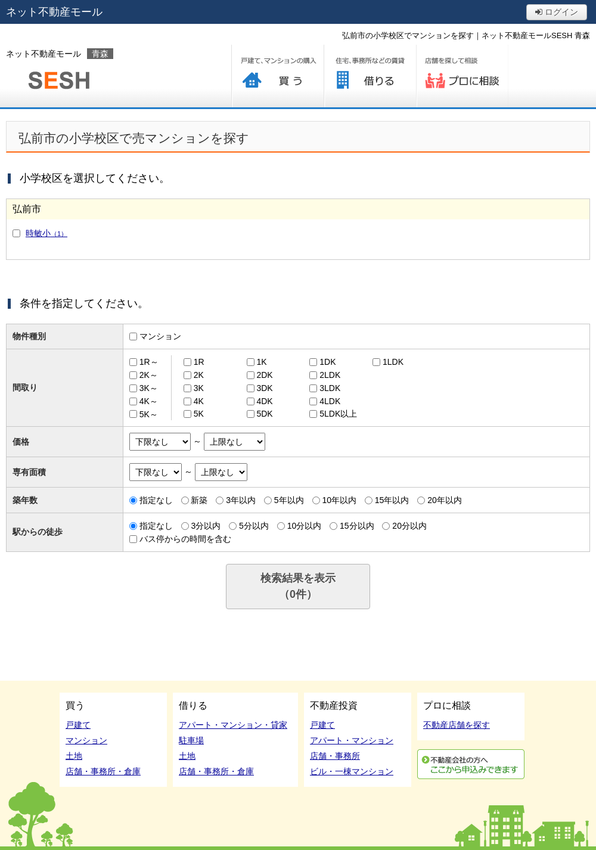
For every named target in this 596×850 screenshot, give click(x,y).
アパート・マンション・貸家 (233, 725)
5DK (264, 413)
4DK (264, 401)
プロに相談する (462, 76)
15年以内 (392, 500)
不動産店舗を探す (456, 725)
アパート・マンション (351, 740)
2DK (264, 375)
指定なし (156, 500)
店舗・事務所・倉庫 (103, 771)
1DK (327, 362)
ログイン (556, 12)
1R (199, 362)
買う (277, 76)
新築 (199, 500)
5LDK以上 (338, 413)
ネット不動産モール (54, 12)
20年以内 (444, 500)
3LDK (329, 388)
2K (199, 375)
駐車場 (191, 740)
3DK (264, 388)
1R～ (149, 362)
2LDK (329, 375)
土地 (74, 756)
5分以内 (254, 526)
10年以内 (339, 500)
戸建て (78, 725)
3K (199, 388)
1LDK (393, 362)
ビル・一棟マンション (351, 771)
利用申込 (470, 764)
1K (261, 362)
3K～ (148, 388)
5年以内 (289, 500)
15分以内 (357, 526)
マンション (160, 336)
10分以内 (304, 526)
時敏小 (46, 233)
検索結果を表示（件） (298, 586)
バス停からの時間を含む (185, 539)
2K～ (148, 375)
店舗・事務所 (335, 756)
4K (199, 401)
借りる (370, 76)
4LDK (329, 401)
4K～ (148, 401)
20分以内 (409, 526)
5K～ (148, 413)
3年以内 (241, 500)
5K (199, 413)
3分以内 (206, 526)
